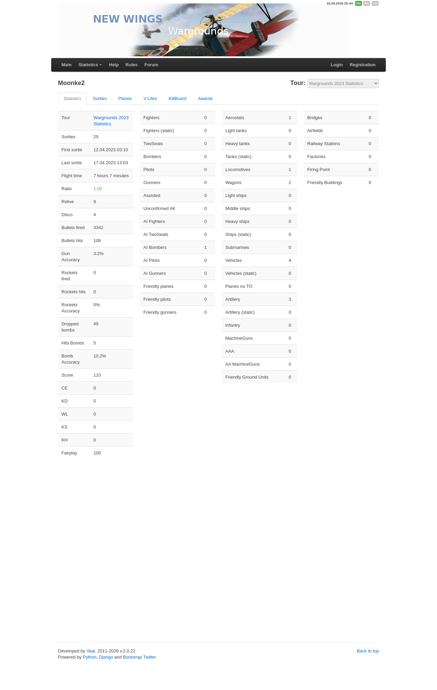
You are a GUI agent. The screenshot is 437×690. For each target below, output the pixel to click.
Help (113, 64)
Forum (151, 64)
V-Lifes (150, 98)
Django (106, 657)
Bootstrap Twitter (139, 657)
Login (337, 64)
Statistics (88, 64)
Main (66, 64)
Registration (363, 64)
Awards (205, 98)
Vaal (90, 650)
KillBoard (177, 98)
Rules (132, 64)
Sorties (100, 98)
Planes (125, 98)
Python (89, 657)
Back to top (368, 650)
